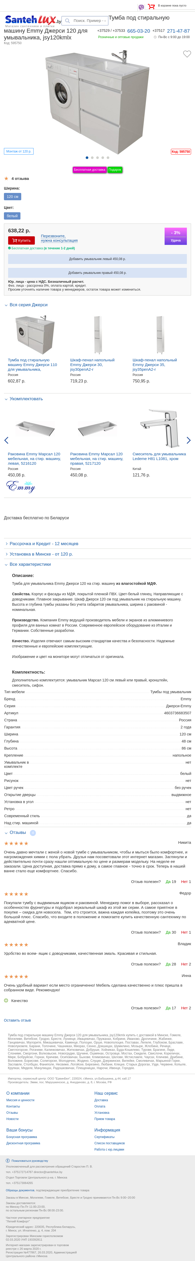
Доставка (101, 1100)
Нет (184, 881)
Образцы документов (20, 1190)
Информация (107, 1130)
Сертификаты (104, 1137)
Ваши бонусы (19, 1130)
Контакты (13, 1106)
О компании (17, 1093)
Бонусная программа (21, 1137)
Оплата (99, 1106)
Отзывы (12, 1113)
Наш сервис (106, 1093)
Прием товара (104, 1119)
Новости (12, 1119)
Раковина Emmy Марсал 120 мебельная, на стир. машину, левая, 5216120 (34, 458)
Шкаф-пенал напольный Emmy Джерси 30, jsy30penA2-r (92, 365)
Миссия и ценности (20, 1100)
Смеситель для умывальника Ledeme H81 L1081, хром (159, 456)
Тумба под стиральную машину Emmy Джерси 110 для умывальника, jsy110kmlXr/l (32, 367)
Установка (101, 1113)
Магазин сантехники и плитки (30, 26)
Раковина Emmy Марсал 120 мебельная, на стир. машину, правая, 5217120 (96, 458)
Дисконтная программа (23, 1143)
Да (168, 881)
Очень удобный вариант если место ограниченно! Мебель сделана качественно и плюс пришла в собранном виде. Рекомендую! (93, 987)
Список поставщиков (109, 1143)
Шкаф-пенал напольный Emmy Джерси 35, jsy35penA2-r (155, 365)
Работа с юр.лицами (109, 1149)
